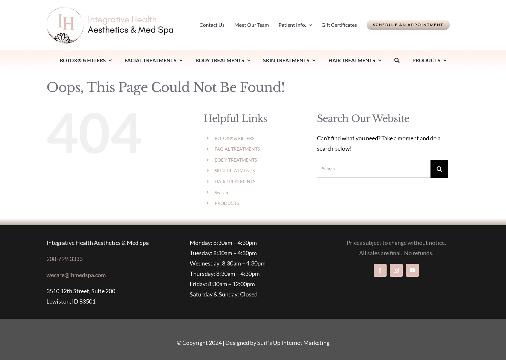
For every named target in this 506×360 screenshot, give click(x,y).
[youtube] (412, 270)
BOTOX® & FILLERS (234, 138)
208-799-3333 (64, 258)
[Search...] (373, 169)
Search (221, 192)
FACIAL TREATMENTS (237, 149)
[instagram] (396, 270)
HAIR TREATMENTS (235, 181)
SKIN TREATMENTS (235, 170)
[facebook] (380, 270)
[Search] (397, 60)
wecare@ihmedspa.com (76, 274)
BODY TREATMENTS (236, 160)
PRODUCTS (227, 203)
